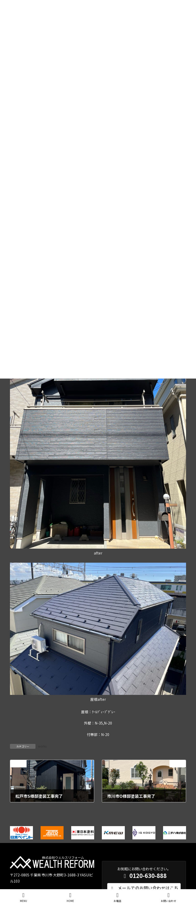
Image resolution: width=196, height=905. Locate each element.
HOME (70, 897)
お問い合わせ (168, 897)
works (42, 746)
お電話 (117, 897)
